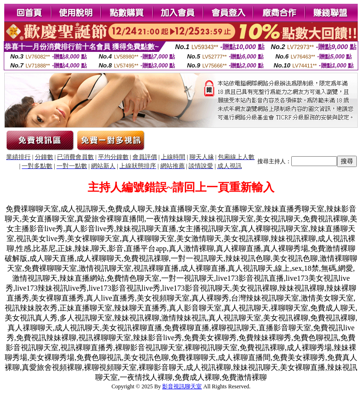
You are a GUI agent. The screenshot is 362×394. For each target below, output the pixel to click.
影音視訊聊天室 (182, 386)
